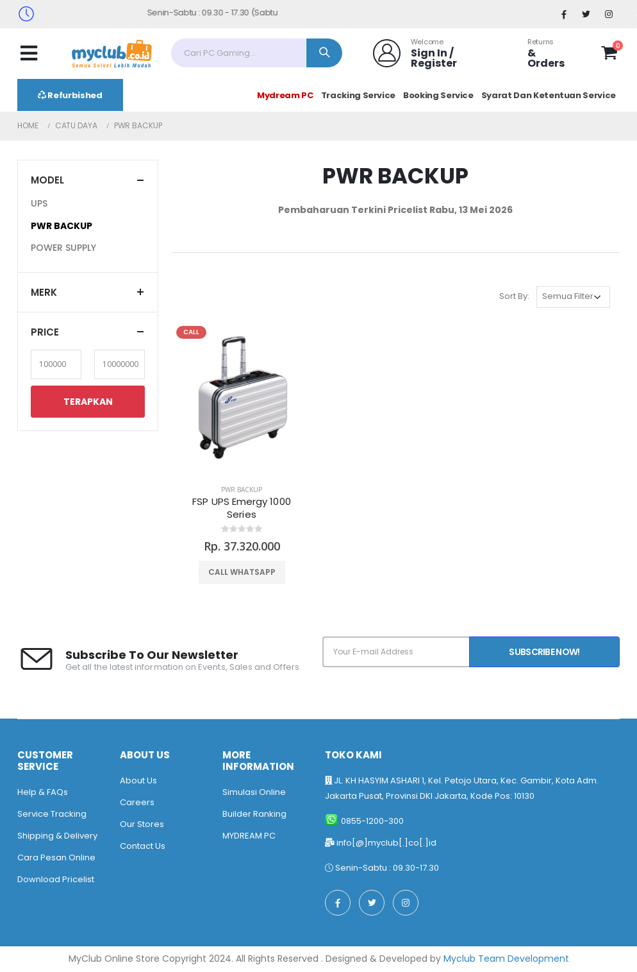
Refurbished (70, 95)
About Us (138, 780)
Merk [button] (44, 292)
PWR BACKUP (241, 489)
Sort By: (514, 296)
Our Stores (142, 824)
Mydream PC (285, 95)
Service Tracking (52, 814)
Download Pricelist (55, 879)
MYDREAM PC (249, 836)
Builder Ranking (254, 814)
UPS (39, 203)
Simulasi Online (254, 792)
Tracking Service (358, 95)
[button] (609, 55)
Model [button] (47, 180)
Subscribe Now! (544, 651)
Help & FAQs (42, 792)
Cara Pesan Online (56, 857)
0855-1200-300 (372, 821)
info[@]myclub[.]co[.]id (386, 843)
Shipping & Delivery (57, 836)
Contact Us (142, 846)
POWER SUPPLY (63, 247)
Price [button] (45, 332)
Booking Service (438, 95)
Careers (137, 802)
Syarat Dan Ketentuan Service (548, 95)
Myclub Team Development (506, 958)
